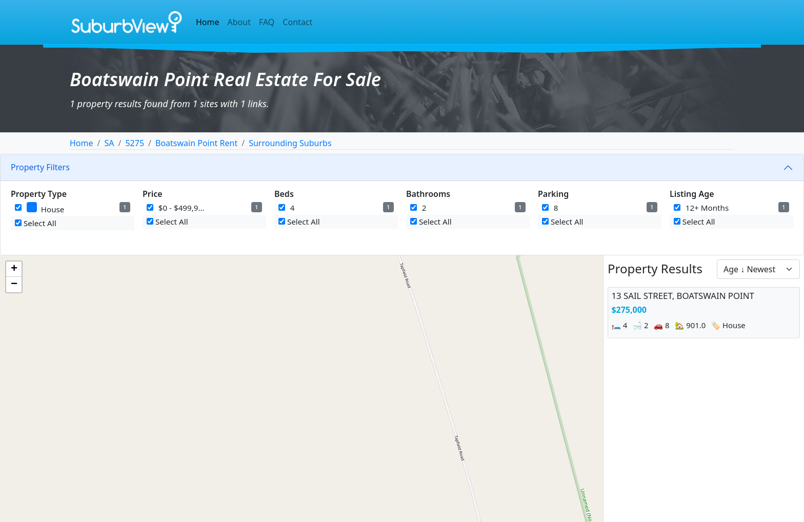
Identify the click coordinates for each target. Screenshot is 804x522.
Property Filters (40, 167)
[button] (14, 269)
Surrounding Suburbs (290, 143)
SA (109, 143)
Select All (35, 223)
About (239, 22)
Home (207, 22)
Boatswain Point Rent (196, 143)
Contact (297, 22)
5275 (134, 143)
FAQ (266, 22)
